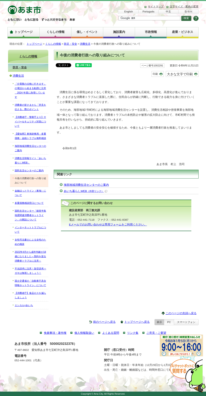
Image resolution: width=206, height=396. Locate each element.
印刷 (155, 73)
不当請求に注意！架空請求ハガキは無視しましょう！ (30, 270)
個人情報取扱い (84, 332)
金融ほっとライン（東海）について (30, 193)
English (128, 11)
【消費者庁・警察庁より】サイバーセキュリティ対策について (30, 121)
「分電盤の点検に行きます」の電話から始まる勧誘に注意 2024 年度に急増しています (30, 90)
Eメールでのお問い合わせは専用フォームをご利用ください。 (108, 224)
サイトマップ (156, 6)
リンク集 (132, 332)
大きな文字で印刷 (180, 74)
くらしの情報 (55, 32)
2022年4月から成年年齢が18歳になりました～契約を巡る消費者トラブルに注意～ (30, 256)
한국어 (188, 11)
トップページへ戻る (137, 321)
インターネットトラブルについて (30, 229)
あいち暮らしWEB (85, 191)
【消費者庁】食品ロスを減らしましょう (30, 295)
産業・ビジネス (182, 32)
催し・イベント (87, 32)
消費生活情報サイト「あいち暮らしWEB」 (30, 160)
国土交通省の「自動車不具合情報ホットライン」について (30, 283)
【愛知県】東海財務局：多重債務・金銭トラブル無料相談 (30, 136)
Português (148, 11)
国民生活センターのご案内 (29, 170)
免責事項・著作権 (55, 332)
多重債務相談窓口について (29, 203)
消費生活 (85, 43)
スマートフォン (186, 322)
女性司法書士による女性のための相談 (30, 242)
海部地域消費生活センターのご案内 (86, 184)
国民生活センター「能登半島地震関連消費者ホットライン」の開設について (30, 215)
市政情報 (151, 32)
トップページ (23, 32)
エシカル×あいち (24, 305)
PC (169, 322)
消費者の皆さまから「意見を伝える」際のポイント (30, 107)
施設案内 (119, 32)
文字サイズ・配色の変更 (184, 6)
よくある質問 (110, 332)
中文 (168, 11)
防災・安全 (70, 43)
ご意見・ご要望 (156, 332)
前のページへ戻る (104, 321)
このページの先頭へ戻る (181, 313)
